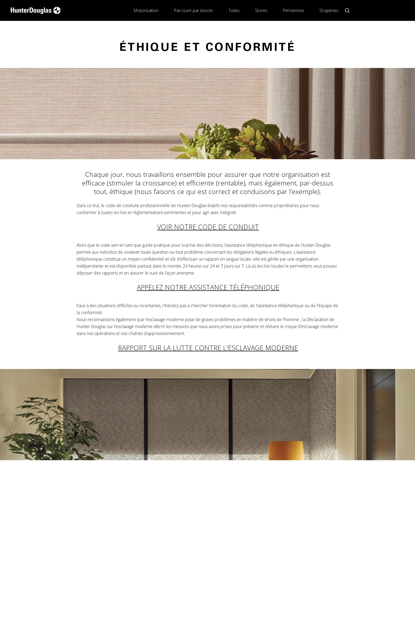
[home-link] (36, 10)
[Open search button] (347, 10)
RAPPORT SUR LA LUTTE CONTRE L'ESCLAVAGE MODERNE (208, 347)
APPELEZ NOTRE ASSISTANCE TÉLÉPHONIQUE (208, 287)
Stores (261, 10)
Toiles (234, 10)
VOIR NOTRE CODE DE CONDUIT (208, 226)
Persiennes (293, 10)
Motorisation (146, 10)
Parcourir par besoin (193, 10)
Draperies (328, 10)
